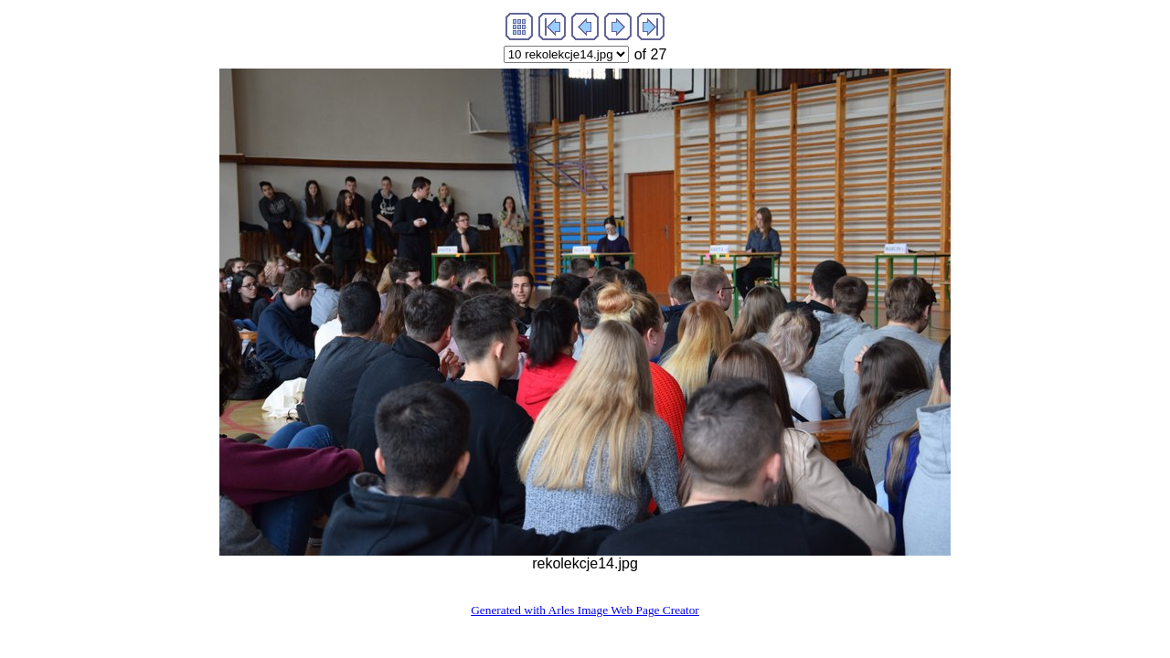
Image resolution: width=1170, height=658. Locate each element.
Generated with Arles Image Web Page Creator (585, 610)
